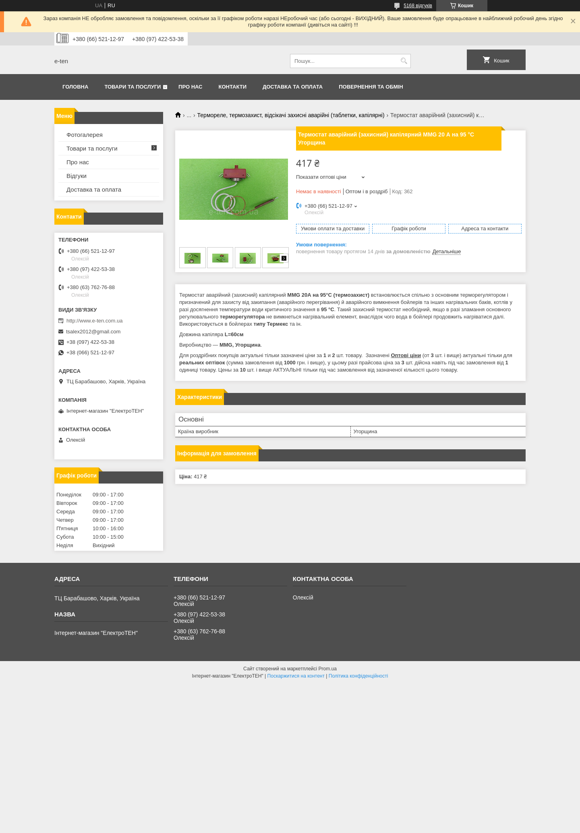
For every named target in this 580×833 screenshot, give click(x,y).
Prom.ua (328, 669)
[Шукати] (404, 61)
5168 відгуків (418, 5)
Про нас (190, 87)
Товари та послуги (132, 87)
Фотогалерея (84, 134)
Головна (75, 87)
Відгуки (76, 175)
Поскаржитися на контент (296, 676)
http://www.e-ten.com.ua (94, 321)
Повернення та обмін (371, 87)
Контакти (233, 87)
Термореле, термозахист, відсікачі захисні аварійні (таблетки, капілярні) (291, 115)
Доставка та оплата (293, 87)
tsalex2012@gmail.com (93, 332)
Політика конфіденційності (358, 676)
